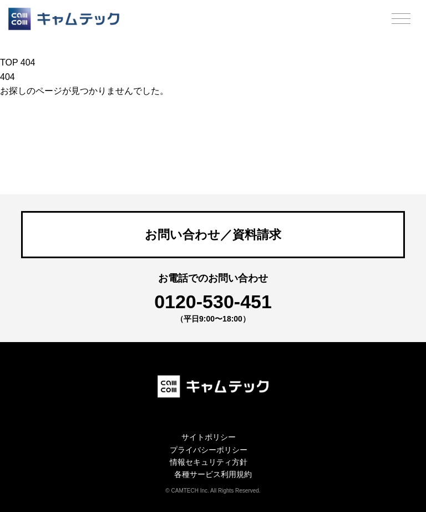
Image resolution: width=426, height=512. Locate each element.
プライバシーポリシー (208, 449)
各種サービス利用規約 (213, 474)
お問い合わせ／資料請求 (213, 235)
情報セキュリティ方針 (208, 462)
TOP (9, 62)
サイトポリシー (208, 437)
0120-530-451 (213, 301)
